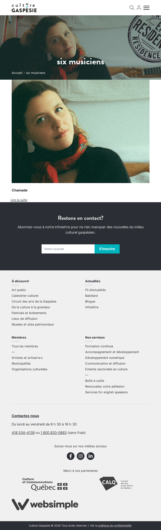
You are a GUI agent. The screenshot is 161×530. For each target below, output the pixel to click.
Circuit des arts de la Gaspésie (34, 301)
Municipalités (21, 363)
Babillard (91, 296)
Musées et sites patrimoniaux (33, 324)
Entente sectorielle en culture (106, 369)
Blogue (90, 301)
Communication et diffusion (105, 363)
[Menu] (146, 8)
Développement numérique (104, 358)
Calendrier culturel (25, 296)
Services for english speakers (106, 392)
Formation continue (99, 346)
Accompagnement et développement (112, 352)
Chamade (20, 190)
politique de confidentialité (114, 525)
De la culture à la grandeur (31, 307)
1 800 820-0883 (54, 433)
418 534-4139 (23, 433)
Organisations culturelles (29, 369)
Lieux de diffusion (25, 319)
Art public (19, 290)
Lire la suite (19, 200)
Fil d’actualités (95, 290)
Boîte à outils (94, 381)
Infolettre (91, 307)
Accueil (17, 73)
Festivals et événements (29, 313)
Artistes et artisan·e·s (27, 358)
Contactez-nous (25, 416)
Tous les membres (25, 346)
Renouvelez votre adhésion (104, 386)
